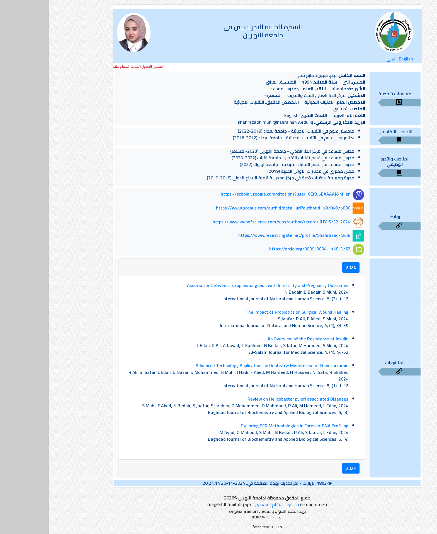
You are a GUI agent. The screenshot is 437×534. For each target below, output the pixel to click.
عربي (342, 58)
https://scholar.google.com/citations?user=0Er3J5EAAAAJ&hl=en (237, 194)
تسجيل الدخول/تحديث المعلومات (89, 66)
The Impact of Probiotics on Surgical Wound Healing (248, 312)
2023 (302, 468)
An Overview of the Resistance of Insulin (259, 339)
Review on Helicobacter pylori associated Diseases (249, 399)
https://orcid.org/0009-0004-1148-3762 (261, 249)
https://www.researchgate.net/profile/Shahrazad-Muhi (246, 235)
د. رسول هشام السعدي (228, 504)
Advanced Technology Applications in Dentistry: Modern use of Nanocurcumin (223, 365)
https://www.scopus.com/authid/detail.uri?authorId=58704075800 (234, 208)
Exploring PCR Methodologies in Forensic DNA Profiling (246, 425)
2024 (302, 267)
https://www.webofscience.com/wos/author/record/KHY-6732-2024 (233, 222)
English (357, 58)
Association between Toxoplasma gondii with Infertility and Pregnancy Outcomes (219, 285)
